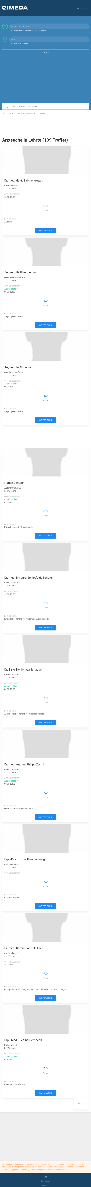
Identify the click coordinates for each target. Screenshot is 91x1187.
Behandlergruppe (27, 113)
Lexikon (22, 106)
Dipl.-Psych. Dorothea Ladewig (24, 859)
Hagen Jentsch (14, 482)
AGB (45, 1177)
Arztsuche (32, 106)
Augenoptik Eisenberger (20, 272)
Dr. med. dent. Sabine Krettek (23, 180)
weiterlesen (45, 230)
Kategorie (8, 113)
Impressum (45, 1181)
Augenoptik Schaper (17, 367)
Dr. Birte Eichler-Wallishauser (23, 669)
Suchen (45, 52)
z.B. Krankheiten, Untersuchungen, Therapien (28, 31)
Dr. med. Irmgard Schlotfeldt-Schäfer (28, 577)
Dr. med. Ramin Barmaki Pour (23, 948)
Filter (44, 113)
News (14, 106)
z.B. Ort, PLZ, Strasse (19, 44)
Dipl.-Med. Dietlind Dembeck (23, 1040)
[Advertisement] (45, 81)
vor (81, 1104)
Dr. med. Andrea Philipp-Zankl (24, 764)
